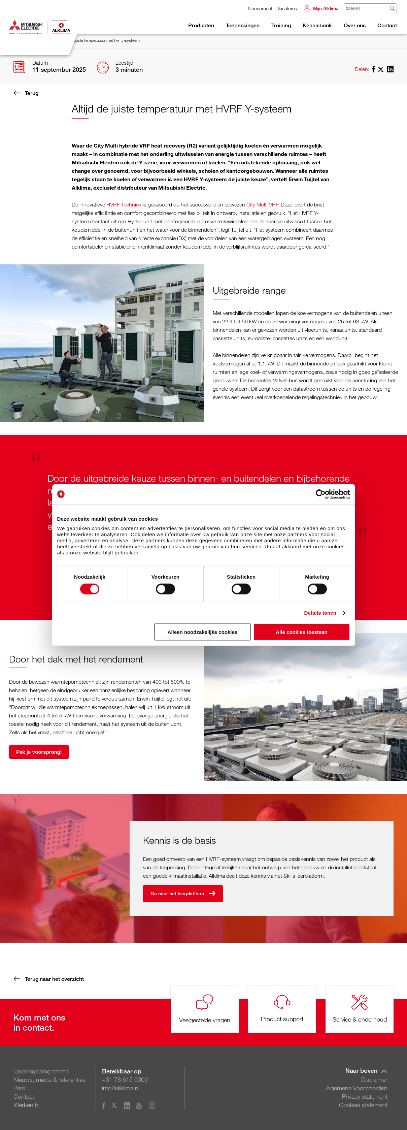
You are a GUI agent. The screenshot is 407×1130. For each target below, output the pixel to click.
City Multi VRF (262, 204)
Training (281, 25)
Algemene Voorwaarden (356, 1088)
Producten (201, 25)
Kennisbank (317, 25)
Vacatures (287, 8)
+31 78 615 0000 (125, 1079)
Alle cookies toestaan (301, 632)
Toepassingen (243, 25)
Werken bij (26, 1104)
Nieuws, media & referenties (49, 1079)
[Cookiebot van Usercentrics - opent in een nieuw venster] (320, 494)
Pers (19, 1088)
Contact (387, 25)
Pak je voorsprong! (39, 751)
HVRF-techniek (123, 204)
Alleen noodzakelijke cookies (203, 632)
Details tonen (320, 612)
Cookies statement (363, 1104)
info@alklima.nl (120, 1088)
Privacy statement (364, 1096)
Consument (260, 8)
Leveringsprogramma (41, 1071)
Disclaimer (374, 1079)
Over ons (355, 25)
